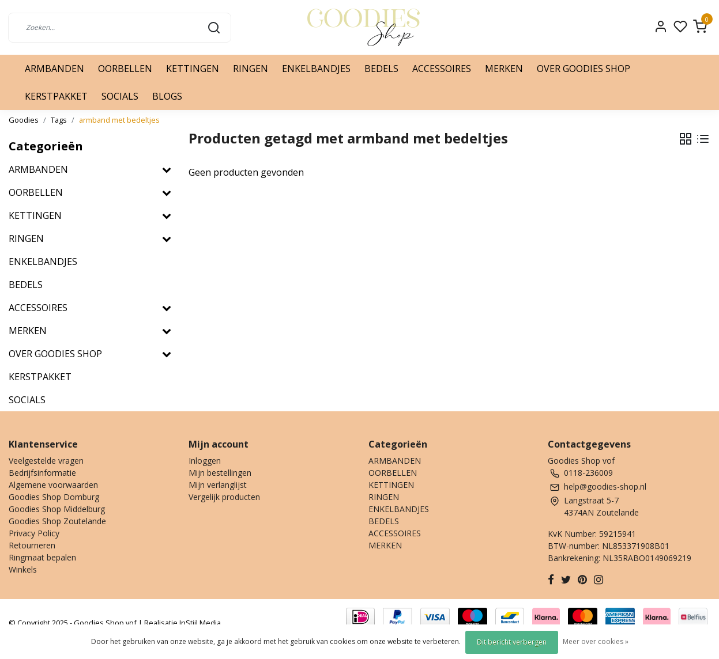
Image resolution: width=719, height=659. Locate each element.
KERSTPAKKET (56, 96)
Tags (59, 120)
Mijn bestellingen (220, 472)
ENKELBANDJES (316, 68)
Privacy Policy (34, 533)
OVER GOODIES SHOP (583, 68)
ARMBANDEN (54, 68)
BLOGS (167, 96)
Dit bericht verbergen (512, 642)
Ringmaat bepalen (42, 557)
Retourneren (32, 545)
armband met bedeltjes (119, 120)
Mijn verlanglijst (218, 484)
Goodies (24, 120)
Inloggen (205, 460)
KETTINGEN (192, 68)
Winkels (23, 569)
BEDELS (381, 68)
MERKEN (504, 68)
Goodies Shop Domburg (54, 496)
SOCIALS (119, 96)
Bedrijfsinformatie (42, 472)
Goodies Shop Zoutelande (57, 521)
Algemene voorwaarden (53, 484)
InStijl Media (199, 623)
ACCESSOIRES (441, 68)
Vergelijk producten (224, 496)
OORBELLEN (125, 68)
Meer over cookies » (595, 641)
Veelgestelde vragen (46, 460)
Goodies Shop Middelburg (57, 508)
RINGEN (250, 68)
